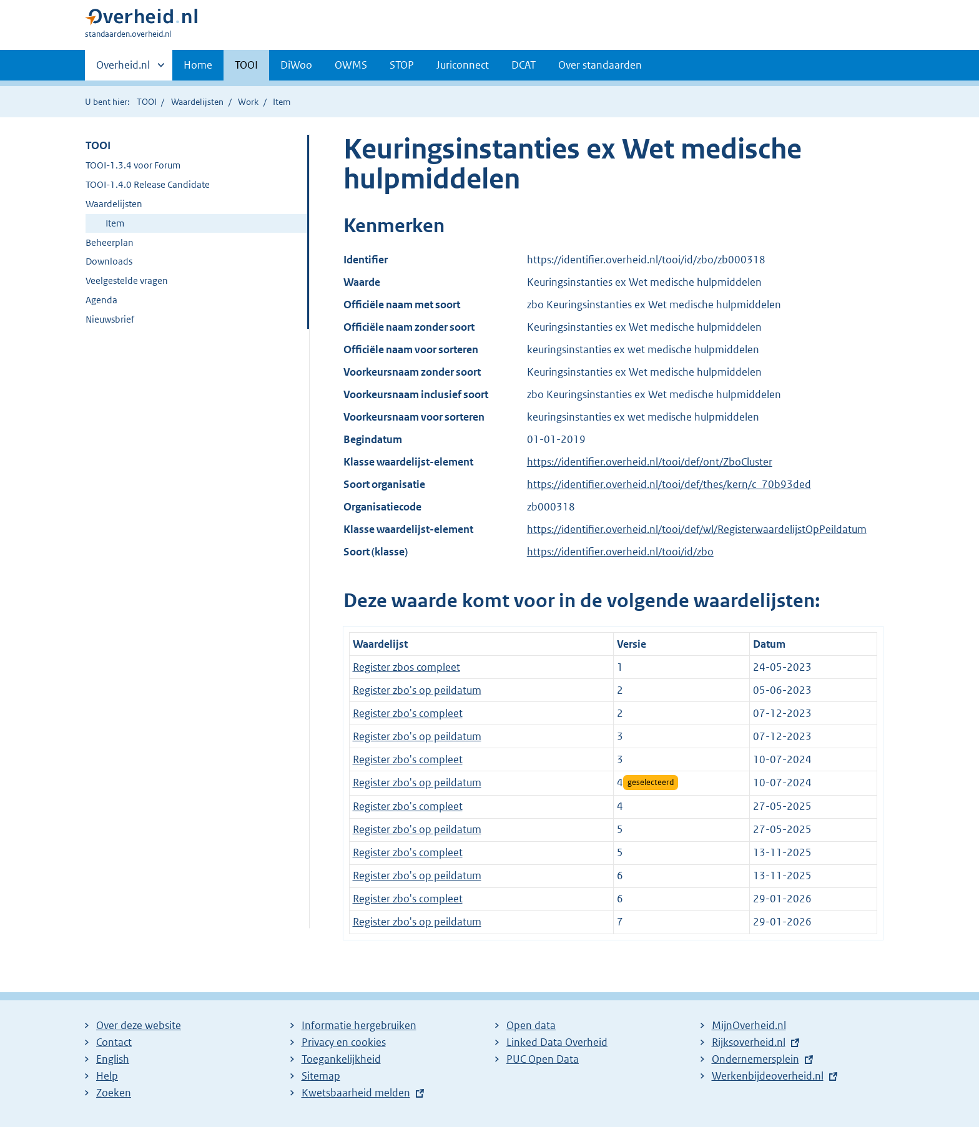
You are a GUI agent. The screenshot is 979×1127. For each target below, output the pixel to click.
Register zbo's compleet (408, 713)
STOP (402, 65)
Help (107, 1076)
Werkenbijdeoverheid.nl (768, 1076)
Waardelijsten (197, 101)
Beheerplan (110, 242)
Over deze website (138, 1025)
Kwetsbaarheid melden (356, 1093)
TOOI (246, 65)
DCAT (523, 65)
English (112, 1059)
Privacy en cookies (344, 1042)
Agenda (101, 300)
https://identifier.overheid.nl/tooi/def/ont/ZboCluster (649, 462)
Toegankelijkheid (341, 1059)
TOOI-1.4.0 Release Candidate (148, 184)
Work (248, 101)
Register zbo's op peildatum (417, 690)
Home (198, 65)
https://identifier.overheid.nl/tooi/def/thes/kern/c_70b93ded (669, 484)
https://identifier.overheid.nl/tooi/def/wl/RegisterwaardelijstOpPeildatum (697, 529)
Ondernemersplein (755, 1059)
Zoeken (113, 1093)
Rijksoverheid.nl (748, 1042)
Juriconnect (462, 65)
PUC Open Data (542, 1059)
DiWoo (296, 65)
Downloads (109, 261)
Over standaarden (600, 65)
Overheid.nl (123, 68)
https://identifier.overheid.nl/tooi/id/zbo (620, 552)
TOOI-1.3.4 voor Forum (133, 165)
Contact (114, 1042)
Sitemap (321, 1076)
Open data (531, 1025)
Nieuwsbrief (110, 319)
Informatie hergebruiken (359, 1025)
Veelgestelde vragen (127, 280)
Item (115, 223)
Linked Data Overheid (557, 1042)
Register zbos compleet (406, 667)
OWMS (351, 65)
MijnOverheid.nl (749, 1025)
